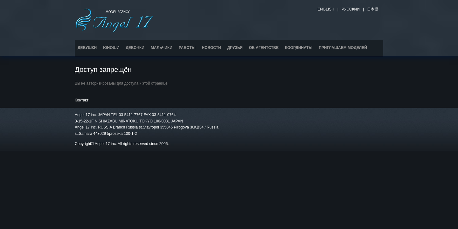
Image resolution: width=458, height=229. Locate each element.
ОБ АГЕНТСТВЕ (264, 47)
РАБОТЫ (187, 47)
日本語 (372, 9)
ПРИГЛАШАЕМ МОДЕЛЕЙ (343, 47)
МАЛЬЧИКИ (161, 47)
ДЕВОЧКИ (135, 47)
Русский (351, 9)
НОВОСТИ (211, 47)
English (325, 9)
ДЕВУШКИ (87, 47)
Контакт (81, 100)
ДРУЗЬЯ (235, 47)
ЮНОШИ (111, 47)
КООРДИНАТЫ (298, 47)
